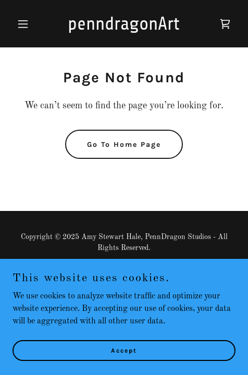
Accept (124, 350)
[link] (124, 27)
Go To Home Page (124, 144)
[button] (29, 24)
